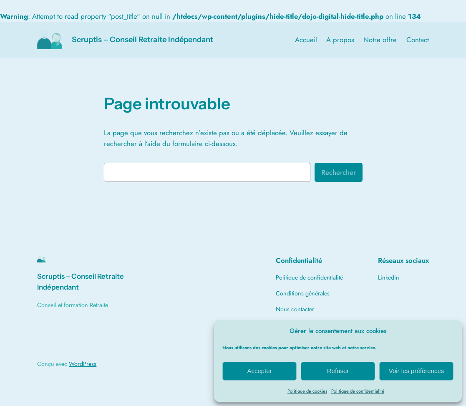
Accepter (259, 370)
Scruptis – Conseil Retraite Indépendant (142, 39)
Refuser (338, 370)
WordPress (82, 364)
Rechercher (338, 172)
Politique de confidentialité (357, 391)
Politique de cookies (307, 391)
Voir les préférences (416, 370)
